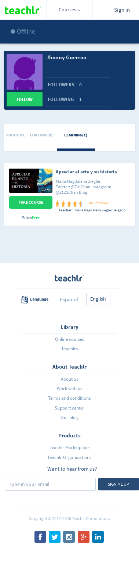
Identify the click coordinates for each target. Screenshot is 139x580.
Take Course (31, 202)
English (98, 298)
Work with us (69, 388)
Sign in (122, 9)
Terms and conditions (69, 398)
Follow (25, 99)
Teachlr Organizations (69, 457)
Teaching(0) (40, 135)
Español (69, 299)
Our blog (69, 417)
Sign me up (118, 484)
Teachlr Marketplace (69, 447)
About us (69, 379)
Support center (69, 408)
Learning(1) (75, 135)
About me (15, 135)
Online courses (69, 339)
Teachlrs (69, 349)
